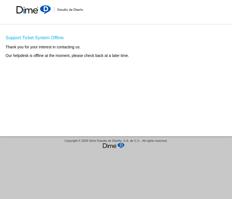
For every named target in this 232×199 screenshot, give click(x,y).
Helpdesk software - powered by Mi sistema (116, 146)
